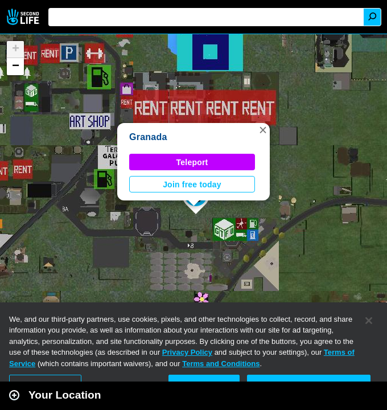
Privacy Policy (187, 352)
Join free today (192, 184)
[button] (263, 130)
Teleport (192, 162)
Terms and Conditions (221, 363)
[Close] (368, 320)
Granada (148, 137)
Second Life (24, 17)
